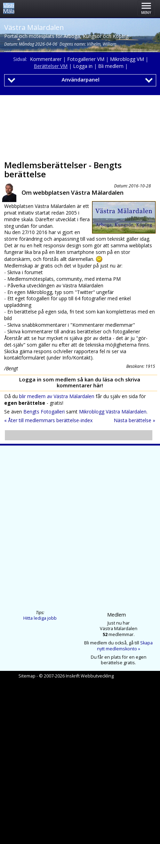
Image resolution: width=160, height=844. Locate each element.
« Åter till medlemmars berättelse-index (48, 420)
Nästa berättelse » (134, 420)
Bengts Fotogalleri (44, 411)
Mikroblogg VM (127, 59)
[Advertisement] (78, 125)
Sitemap (26, 676)
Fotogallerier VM (85, 59)
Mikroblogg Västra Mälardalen (112, 411)
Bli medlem (110, 66)
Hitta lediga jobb (40, 618)
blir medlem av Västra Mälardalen (56, 396)
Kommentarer (46, 59)
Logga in (83, 66)
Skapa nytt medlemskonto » (125, 645)
